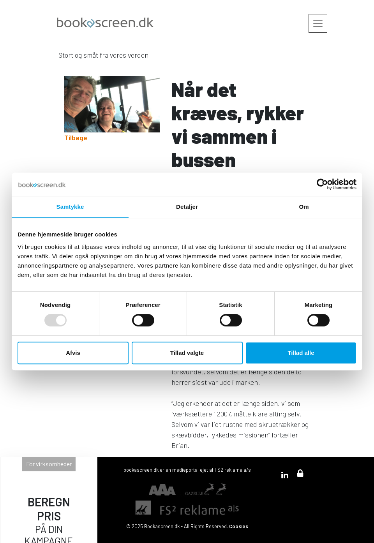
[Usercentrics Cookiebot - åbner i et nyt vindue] (322, 184)
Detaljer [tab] (187, 206)
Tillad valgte (187, 352)
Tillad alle (301, 352)
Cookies (238, 526)
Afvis (73, 352)
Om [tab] (304, 206)
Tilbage (75, 137)
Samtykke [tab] (70, 206)
